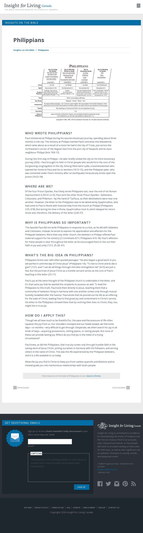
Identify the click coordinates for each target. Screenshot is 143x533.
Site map (28, 507)
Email (31, 446)
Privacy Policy (42, 507)
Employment (89, 507)
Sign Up (82, 487)
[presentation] (52, 473)
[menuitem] (23, 50)
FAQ (68, 507)
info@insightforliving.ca (107, 469)
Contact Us (113, 507)
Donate (76, 507)
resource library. (93, 375)
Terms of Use (58, 507)
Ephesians (23, 387)
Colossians (119, 387)
